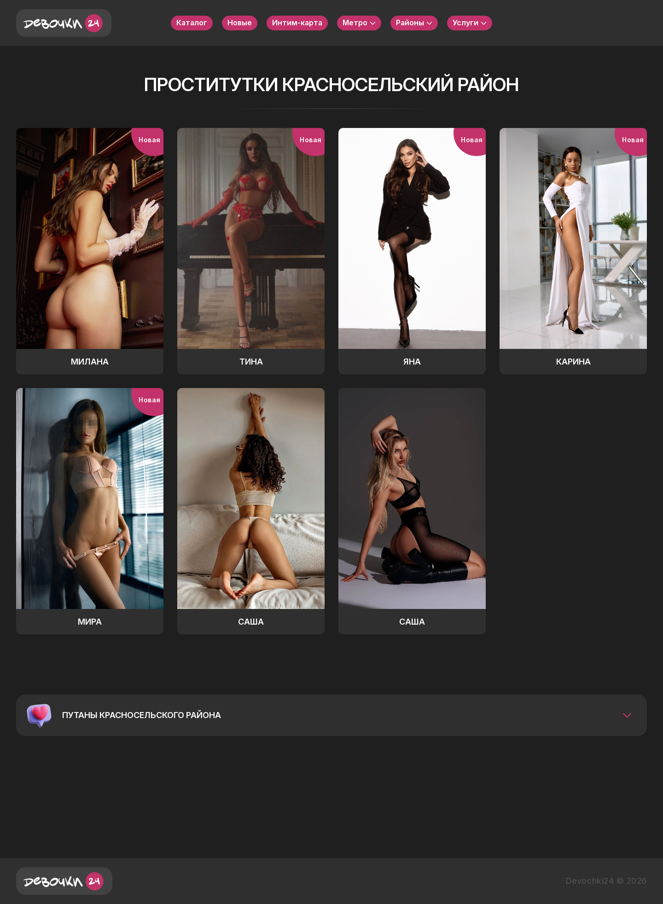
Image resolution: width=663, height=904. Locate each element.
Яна (412, 361)
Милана (90, 361)
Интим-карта (297, 22)
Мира (90, 621)
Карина (573, 361)
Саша (251, 621)
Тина (251, 361)
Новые (239, 22)
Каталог (191, 22)
